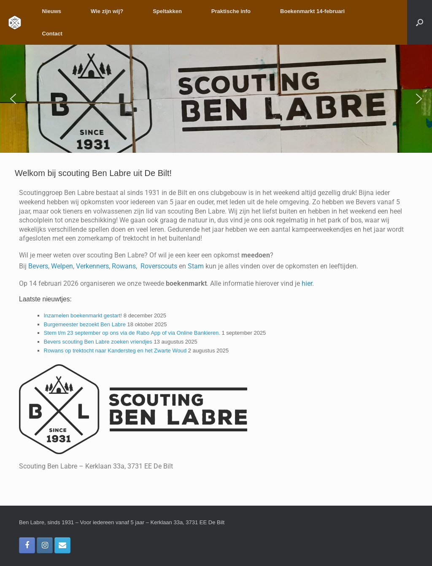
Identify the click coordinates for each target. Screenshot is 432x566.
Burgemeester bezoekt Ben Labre (85, 324)
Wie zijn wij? (107, 11)
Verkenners (92, 266)
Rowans (124, 266)
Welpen (62, 266)
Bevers (38, 266)
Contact (52, 33)
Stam (196, 266)
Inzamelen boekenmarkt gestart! (83, 315)
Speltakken (167, 11)
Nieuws (52, 11)
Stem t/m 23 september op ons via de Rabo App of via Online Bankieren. (132, 333)
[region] (216, 99)
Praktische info (231, 11)
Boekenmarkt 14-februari (312, 11)
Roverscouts (158, 266)
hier (307, 283)
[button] (419, 22)
